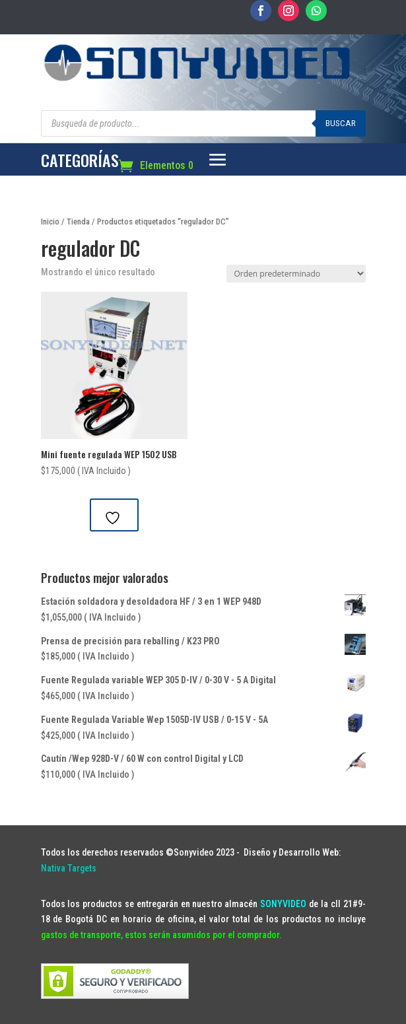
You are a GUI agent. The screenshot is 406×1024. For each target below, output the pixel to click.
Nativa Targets (68, 868)
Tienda (78, 221)
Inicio (50, 221)
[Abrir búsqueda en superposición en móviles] (203, 123)
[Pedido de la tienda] (296, 274)
